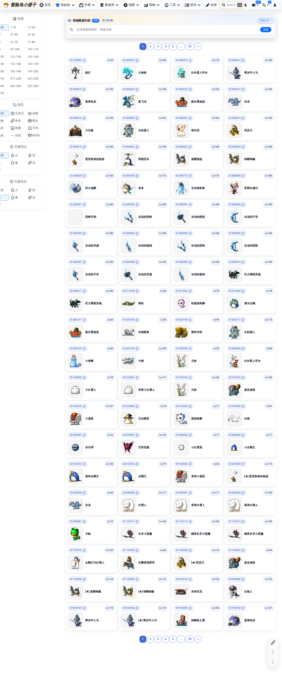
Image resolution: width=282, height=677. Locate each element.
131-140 (49, 57)
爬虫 (49, 121)
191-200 (49, 71)
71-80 (47, 42)
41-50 (47, 34)
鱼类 (31, 121)
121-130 (31, 57)
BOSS (50, 135)
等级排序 (264, 20)
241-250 (31, 86)
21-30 (13, 34)
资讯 (193, 5)
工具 (172, 5)
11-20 (47, 27)
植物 (14, 121)
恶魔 (31, 128)
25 (190, 46)
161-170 (49, 64)
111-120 (14, 57)
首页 (45, 5)
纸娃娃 (64, 5)
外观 (87, 5)
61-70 (30, 42)
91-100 (30, 49)
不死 (49, 128)
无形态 (33, 113)
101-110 (49, 49)
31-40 (30, 34)
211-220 (31, 78)
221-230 (49, 78)
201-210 (14, 78)
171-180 (14, 71)
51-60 (13, 42)
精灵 (14, 128)
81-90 (13, 49)
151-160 (31, 64)
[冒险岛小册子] (20, 4)
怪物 (151, 5)
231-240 (14, 86)
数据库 (108, 5)
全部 (14, 27)
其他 (31, 135)
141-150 (14, 64)
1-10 (29, 27)
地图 (131, 5)
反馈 (211, 5)
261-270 (14, 93)
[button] (245, 5)
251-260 (49, 86)
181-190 (31, 71)
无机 (14, 135)
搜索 (265, 29)
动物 (49, 113)
